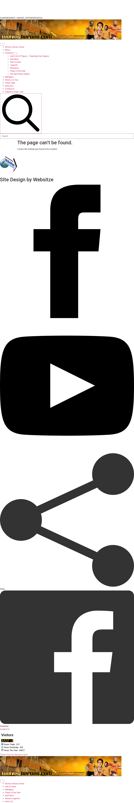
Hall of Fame (10, 786)
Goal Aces (9, 795)
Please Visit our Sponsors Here (14, 754)
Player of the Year (12, 792)
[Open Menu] (2, 44)
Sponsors (9, 86)
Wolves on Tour (11, 80)
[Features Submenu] (15, 53)
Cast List (9, 801)
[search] (21, 113)
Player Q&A (10, 83)
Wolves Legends (12, 798)
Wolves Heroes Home (14, 47)
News (7, 50)
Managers (9, 77)
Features (9, 53)
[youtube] (67, 452)
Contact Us (9, 89)
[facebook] (67, 317)
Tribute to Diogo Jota (14, 92)
